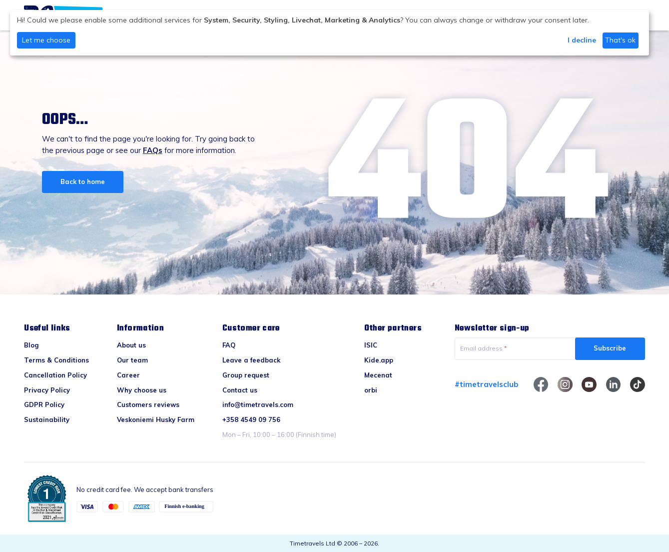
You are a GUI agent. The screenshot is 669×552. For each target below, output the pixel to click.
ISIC (370, 345)
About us (131, 345)
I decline (582, 40)
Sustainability (46, 420)
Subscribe (610, 348)
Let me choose (46, 40)
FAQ (228, 345)
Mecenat (378, 375)
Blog (31, 345)
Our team (132, 360)
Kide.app (378, 360)
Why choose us (141, 390)
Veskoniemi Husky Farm (155, 420)
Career (128, 375)
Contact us (239, 390)
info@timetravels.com (257, 404)
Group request (245, 375)
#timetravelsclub (486, 384)
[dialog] (329, 33)
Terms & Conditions (56, 360)
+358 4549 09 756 (251, 420)
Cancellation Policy (55, 375)
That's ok (620, 40)
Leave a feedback (251, 360)
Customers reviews (148, 404)
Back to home (82, 182)
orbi (370, 390)
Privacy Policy (47, 390)
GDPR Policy (44, 404)
